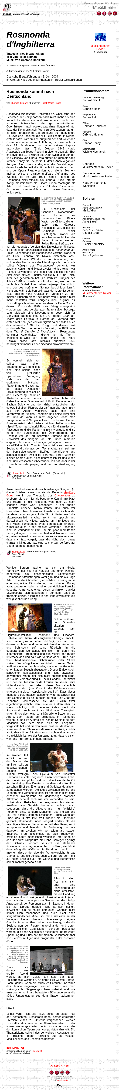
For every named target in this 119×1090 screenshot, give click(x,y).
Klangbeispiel (18, 473)
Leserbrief (37, 1051)
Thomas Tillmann (19, 103)
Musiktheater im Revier (100, 47)
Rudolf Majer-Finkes (51, 103)
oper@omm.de (62, 1080)
